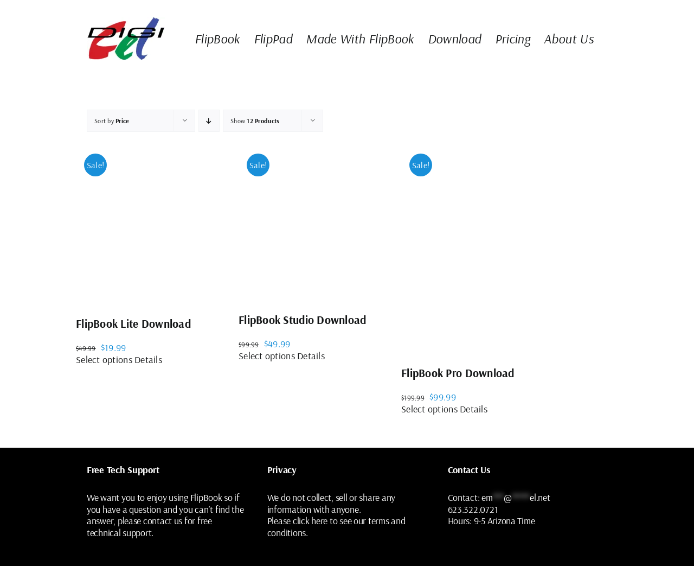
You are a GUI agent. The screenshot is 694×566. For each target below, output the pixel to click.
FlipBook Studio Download (302, 320)
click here (310, 520)
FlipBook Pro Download (458, 373)
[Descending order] (209, 121)
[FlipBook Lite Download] (157, 224)
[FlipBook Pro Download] (509, 249)
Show (254, 121)
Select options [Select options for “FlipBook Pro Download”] (429, 409)
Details (148, 359)
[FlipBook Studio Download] (320, 222)
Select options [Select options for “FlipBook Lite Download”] (104, 359)
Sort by (112, 121)
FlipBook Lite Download (133, 323)
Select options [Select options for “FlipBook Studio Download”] (267, 355)
